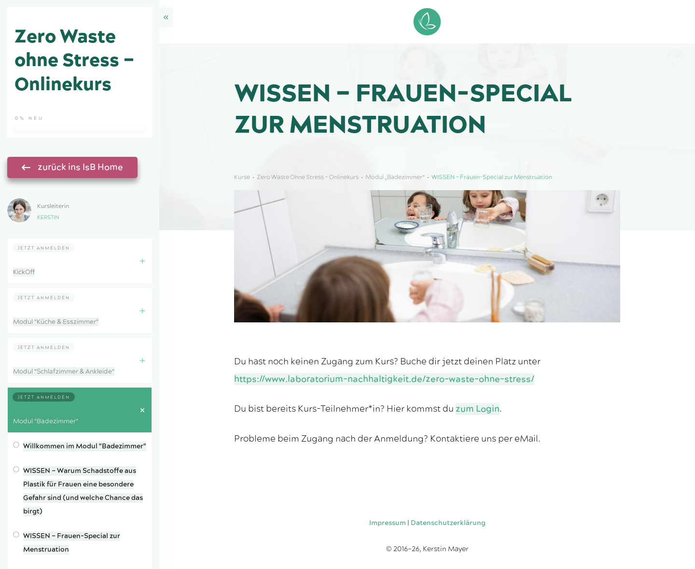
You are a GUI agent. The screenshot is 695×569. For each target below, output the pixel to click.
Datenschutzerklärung (448, 523)
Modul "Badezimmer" (45, 421)
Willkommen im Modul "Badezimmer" (84, 446)
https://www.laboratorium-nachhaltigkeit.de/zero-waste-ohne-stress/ (384, 379)
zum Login (478, 409)
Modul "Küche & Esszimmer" (55, 322)
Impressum (387, 523)
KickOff (24, 272)
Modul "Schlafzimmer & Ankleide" (63, 371)
